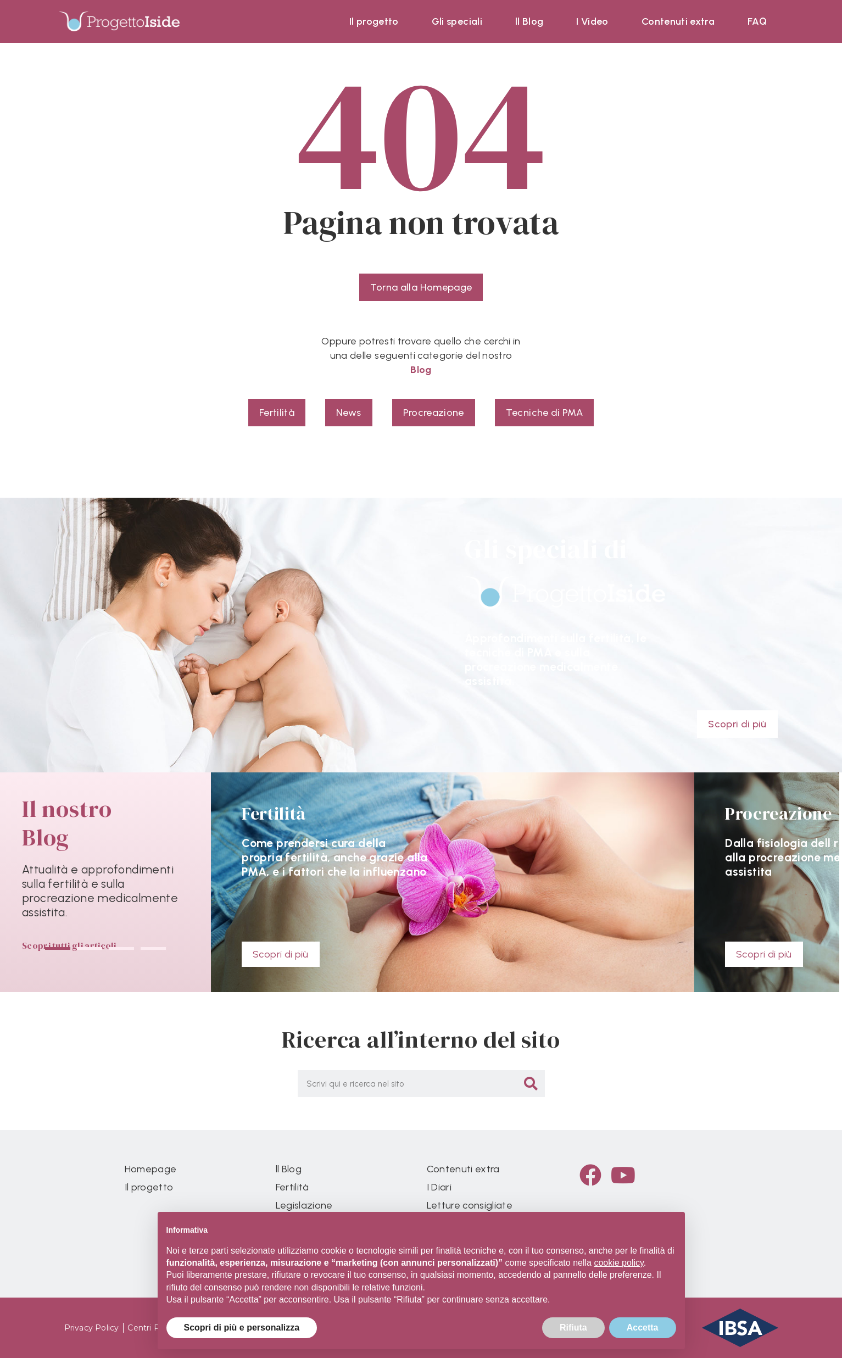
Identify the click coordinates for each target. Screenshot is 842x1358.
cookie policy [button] (618, 1262)
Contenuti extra (678, 21)
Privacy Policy (91, 1328)
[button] (57, 948)
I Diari (439, 1187)
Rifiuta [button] (573, 1327)
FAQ (757, 21)
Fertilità (292, 1187)
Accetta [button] (643, 1327)
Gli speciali (457, 21)
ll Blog (529, 21)
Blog (420, 370)
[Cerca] (531, 1083)
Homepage (151, 1169)
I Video (592, 21)
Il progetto (374, 21)
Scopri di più (281, 954)
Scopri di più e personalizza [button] (242, 1327)
